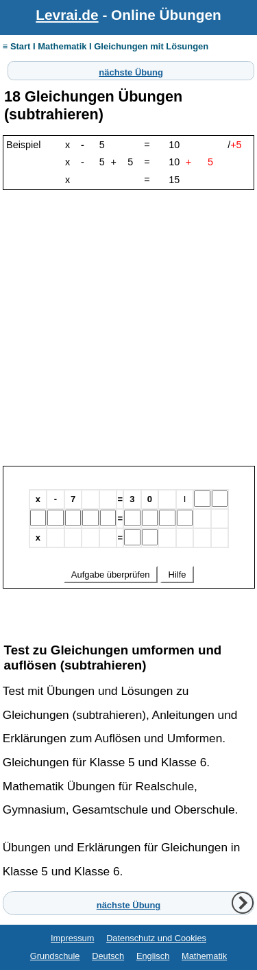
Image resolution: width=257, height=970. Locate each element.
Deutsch (108, 956)
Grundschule (55, 956)
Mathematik (204, 956)
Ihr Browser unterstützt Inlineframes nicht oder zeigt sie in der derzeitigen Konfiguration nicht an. (129, 545)
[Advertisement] (128, 330)
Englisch (152, 956)
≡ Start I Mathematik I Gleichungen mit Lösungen (105, 46)
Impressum (72, 938)
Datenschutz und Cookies (156, 938)
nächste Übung (131, 70)
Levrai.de (67, 15)
